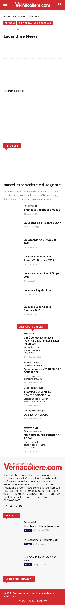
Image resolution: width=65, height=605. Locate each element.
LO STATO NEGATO (36, 414)
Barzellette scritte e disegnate (32, 184)
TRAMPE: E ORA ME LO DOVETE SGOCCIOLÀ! (38, 393)
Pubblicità (42, 600)
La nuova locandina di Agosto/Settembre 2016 (39, 258)
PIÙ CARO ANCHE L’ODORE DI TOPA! (42, 436)
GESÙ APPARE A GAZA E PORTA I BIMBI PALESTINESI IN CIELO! (41, 340)
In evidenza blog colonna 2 (35, 23)
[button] (60, 5)
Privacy (21, 600)
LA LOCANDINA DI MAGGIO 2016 (40, 559)
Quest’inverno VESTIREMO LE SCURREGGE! (42, 370)
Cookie (31, 600)
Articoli (16, 16)
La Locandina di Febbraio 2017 (42, 223)
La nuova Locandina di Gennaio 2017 (37, 308)
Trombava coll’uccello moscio (42, 209)
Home (6, 16)
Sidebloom (9, 596)
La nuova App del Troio (38, 290)
